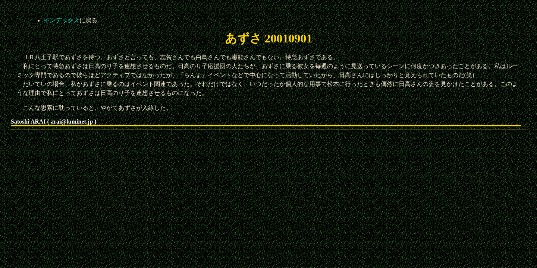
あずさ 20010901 (269, 38)
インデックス (61, 20)
